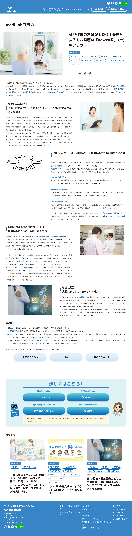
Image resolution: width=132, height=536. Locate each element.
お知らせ (67, 9)
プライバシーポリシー (91, 519)
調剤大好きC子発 (116, 60)
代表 (31, 343)
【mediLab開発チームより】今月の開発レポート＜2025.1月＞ (66, 490)
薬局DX (104, 56)
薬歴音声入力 (74, 52)
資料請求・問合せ (118, 9)
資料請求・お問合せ (44, 410)
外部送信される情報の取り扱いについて (97, 523)
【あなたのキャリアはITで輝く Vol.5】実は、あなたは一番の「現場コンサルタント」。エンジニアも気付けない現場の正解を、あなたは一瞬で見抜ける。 (27, 483)
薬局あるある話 (119, 509)
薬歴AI (74, 60)
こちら (106, 340)
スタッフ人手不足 (78, 56)
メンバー (85, 512)
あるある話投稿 (119, 516)
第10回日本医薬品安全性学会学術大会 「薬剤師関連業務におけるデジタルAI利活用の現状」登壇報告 (104, 483)
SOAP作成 (100, 60)
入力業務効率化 (70, 467)
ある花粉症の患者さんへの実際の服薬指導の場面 (49, 236)
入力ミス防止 (56, 471)
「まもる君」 (44, 397)
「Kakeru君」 (88, 397)
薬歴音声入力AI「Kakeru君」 (70, 513)
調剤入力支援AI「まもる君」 (69, 507)
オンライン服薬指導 (23, 267)
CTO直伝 (75, 475)
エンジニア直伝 (56, 479)
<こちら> (30, 249)
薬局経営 (115, 56)
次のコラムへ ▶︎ (102, 357)
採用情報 (99, 9)
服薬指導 (93, 56)
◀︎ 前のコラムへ (30, 357)
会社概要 (85, 506)
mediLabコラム (119, 512)
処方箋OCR (55, 467)
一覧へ (66, 357)
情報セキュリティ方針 (91, 528)
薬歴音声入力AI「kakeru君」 (60, 169)
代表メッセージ (88, 509)
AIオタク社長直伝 (95, 471)
